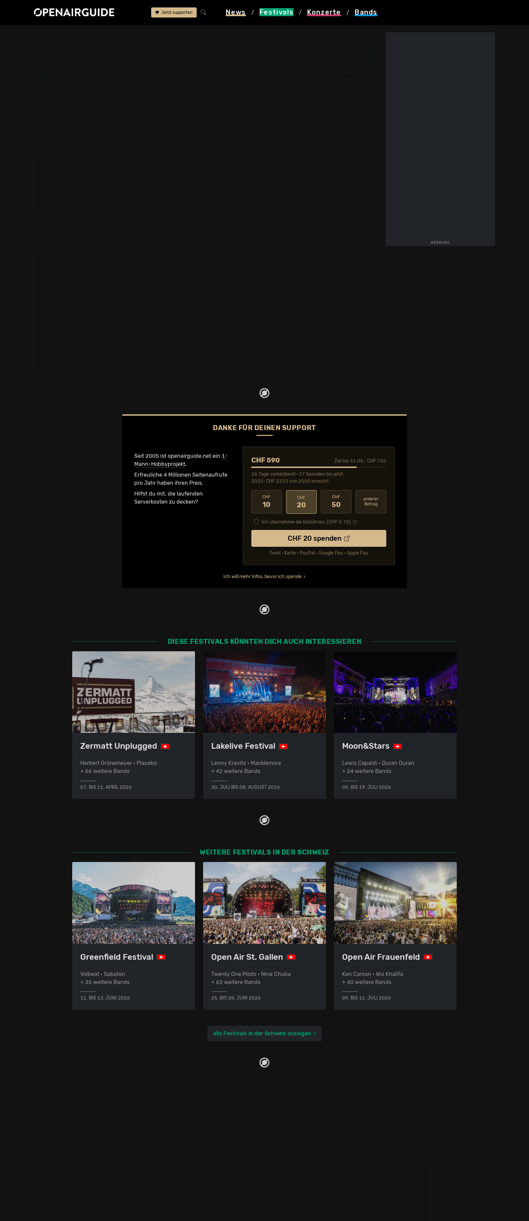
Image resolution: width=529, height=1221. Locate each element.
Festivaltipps (88, 1119)
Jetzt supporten (174, 12)
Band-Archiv (165, 34)
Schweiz (105, 34)
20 (301, 502)
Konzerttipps (186, 1119)
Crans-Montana (297, 60)
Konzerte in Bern (191, 1136)
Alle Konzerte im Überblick (203, 1184)
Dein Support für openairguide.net (312, 1128)
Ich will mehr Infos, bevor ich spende (262, 576)
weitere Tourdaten (326, 175)
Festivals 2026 (90, 1144)
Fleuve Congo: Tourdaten (94, 265)
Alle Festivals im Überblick (105, 1184)
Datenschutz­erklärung (297, 1144)
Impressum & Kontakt (296, 1152)
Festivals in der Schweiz (102, 1128)
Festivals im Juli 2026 (100, 1168)
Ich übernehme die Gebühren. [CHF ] (306, 521)
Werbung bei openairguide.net (307, 1136)
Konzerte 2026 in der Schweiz (208, 1176)
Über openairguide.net (297, 1119)
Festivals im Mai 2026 (99, 1152)
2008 (138, 175)
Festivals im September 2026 (109, 1176)
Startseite (46, 34)
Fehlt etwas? (240, 265)
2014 (157, 175)
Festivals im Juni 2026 (101, 1160)
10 (267, 502)
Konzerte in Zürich (193, 1128)
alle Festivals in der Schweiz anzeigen (262, 1033)
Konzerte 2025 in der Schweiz (208, 1168)
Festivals (77, 34)
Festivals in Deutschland (103, 1136)
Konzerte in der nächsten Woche (211, 1144)
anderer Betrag (371, 501)
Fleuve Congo (203, 34)
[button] (342, 76)
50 (336, 502)
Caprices (132, 34)
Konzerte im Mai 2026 (197, 1152)
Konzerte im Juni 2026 (199, 1160)
